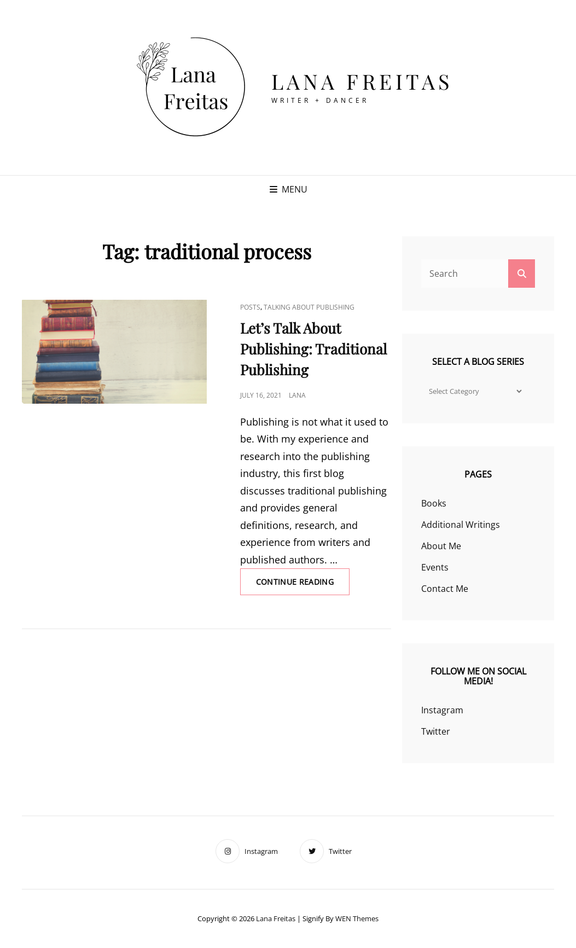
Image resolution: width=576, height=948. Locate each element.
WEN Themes (357, 918)
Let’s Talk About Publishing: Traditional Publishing (313, 348)
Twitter (435, 731)
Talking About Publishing (309, 307)
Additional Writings (460, 525)
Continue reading (303, 585)
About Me (441, 546)
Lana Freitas (362, 81)
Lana (297, 395)
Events (435, 567)
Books (433, 503)
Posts (250, 307)
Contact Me (444, 589)
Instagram (442, 710)
